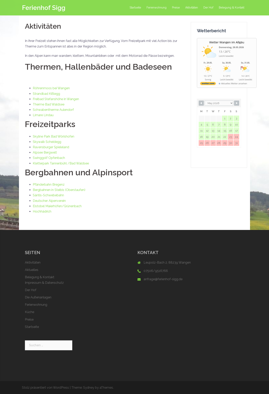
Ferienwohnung (156, 7)
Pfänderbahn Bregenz (49, 184)
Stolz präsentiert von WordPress (45, 387)
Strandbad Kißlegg (46, 94)
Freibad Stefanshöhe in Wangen (56, 99)
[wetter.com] (208, 84)
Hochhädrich (42, 211)
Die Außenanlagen (38, 297)
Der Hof (208, 7)
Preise (176, 7)
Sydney (88, 387)
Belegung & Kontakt (231, 7)
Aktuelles (31, 270)
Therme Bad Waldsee (48, 104)
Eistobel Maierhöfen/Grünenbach (57, 206)
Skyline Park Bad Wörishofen (53, 136)
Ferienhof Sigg (43, 7)
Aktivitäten (191, 7)
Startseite (135, 7)
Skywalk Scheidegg (47, 142)
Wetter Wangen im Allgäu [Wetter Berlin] (226, 42)
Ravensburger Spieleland (51, 147)
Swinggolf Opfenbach (49, 158)
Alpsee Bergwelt (45, 152)
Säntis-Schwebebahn (49, 195)
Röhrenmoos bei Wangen (51, 88)
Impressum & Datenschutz (44, 283)
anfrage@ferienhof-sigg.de (163, 279)
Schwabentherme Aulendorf (54, 110)
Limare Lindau (43, 115)
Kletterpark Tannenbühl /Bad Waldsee (61, 163)
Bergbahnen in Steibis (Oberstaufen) (59, 190)
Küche (29, 312)
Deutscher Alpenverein (49, 201)
